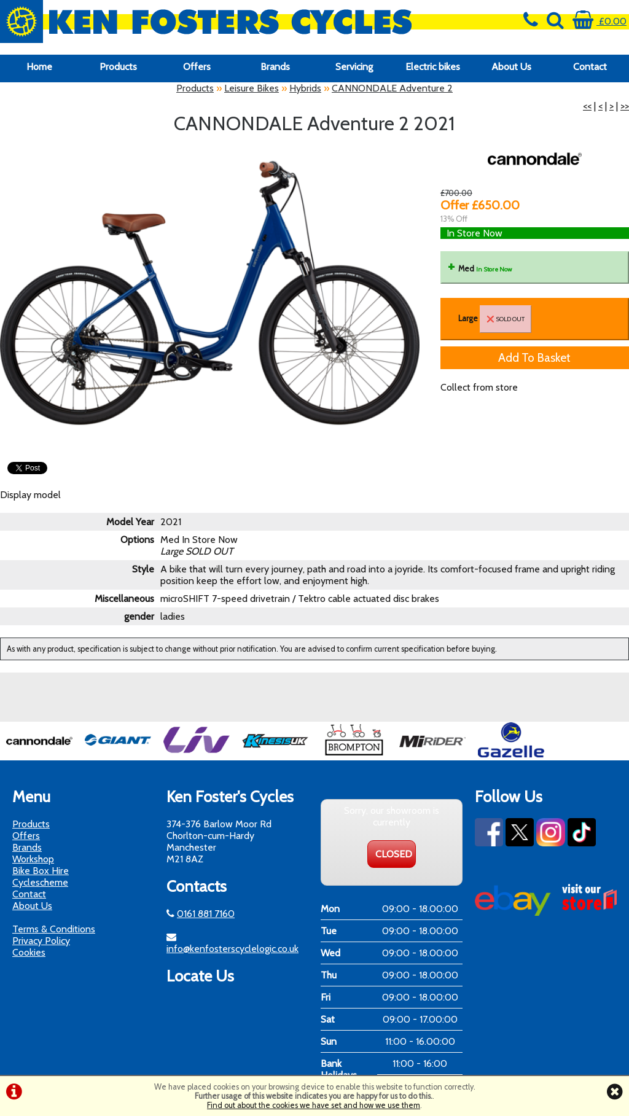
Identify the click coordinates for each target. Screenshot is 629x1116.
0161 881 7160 (206, 913)
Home (39, 66)
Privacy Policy (41, 940)
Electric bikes (432, 66)
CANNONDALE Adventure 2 (392, 88)
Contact (590, 66)
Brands (275, 66)
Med (485, 268)
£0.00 (599, 21)
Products (118, 66)
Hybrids (305, 88)
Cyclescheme (40, 882)
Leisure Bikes (251, 88)
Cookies (28, 952)
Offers (197, 66)
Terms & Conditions (53, 929)
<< (587, 106)
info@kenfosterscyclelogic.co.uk (232, 948)
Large (494, 319)
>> (624, 106)
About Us (511, 66)
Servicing (354, 66)
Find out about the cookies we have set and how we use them (313, 1105)
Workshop (33, 859)
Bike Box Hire (40, 870)
